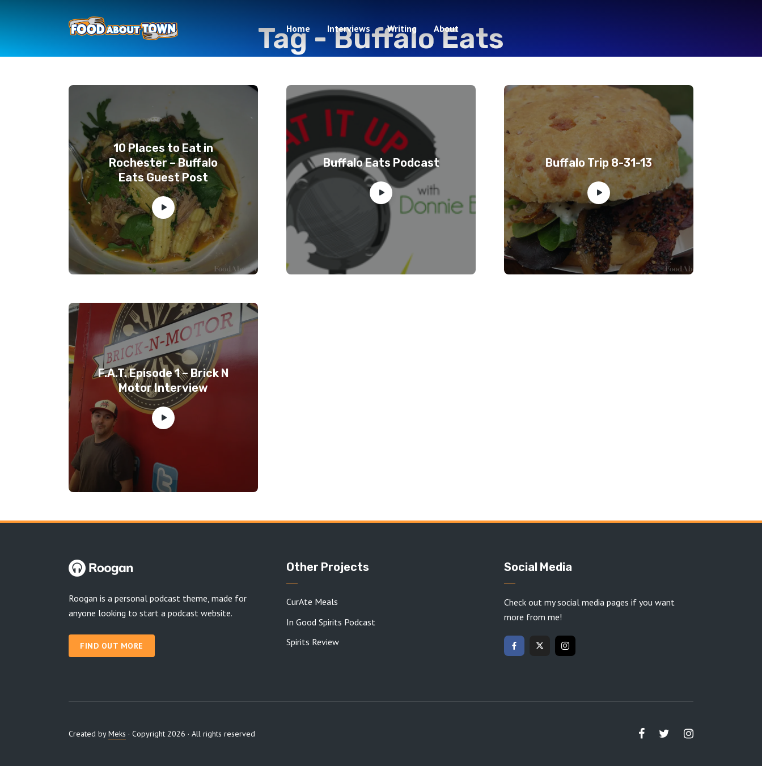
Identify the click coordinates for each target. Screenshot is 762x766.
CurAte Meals (312, 601)
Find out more (111, 646)
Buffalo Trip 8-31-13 (598, 163)
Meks (117, 734)
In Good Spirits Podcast (330, 622)
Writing (402, 28)
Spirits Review (312, 641)
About (446, 28)
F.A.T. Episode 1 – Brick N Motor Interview (163, 380)
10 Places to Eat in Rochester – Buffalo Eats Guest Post (163, 162)
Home (298, 28)
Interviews (348, 28)
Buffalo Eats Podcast (381, 163)
